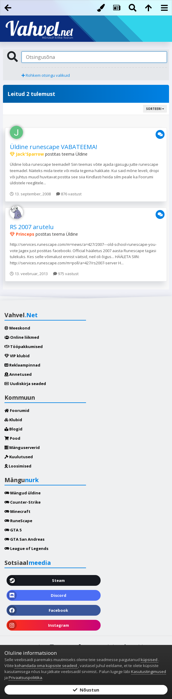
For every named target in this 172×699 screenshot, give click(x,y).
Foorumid (16, 410)
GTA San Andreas (24, 539)
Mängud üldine (22, 493)
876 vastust (69, 194)
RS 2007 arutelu (32, 227)
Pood (12, 438)
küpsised (149, 659)
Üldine (81, 154)
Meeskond (17, 328)
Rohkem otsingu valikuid (46, 75)
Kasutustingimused (148, 671)
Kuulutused (18, 456)
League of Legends (26, 548)
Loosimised (17, 466)
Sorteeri (155, 109)
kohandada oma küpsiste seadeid (46, 665)
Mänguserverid (22, 447)
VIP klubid (17, 355)
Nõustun (86, 690)
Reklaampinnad (22, 365)
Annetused (18, 374)
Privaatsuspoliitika (25, 677)
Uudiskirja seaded (25, 383)
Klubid (13, 419)
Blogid (13, 429)
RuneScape (18, 520)
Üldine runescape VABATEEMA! (53, 147)
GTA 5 (13, 530)
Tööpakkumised (23, 346)
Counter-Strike (22, 502)
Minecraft (17, 511)
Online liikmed (21, 337)
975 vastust (66, 273)
